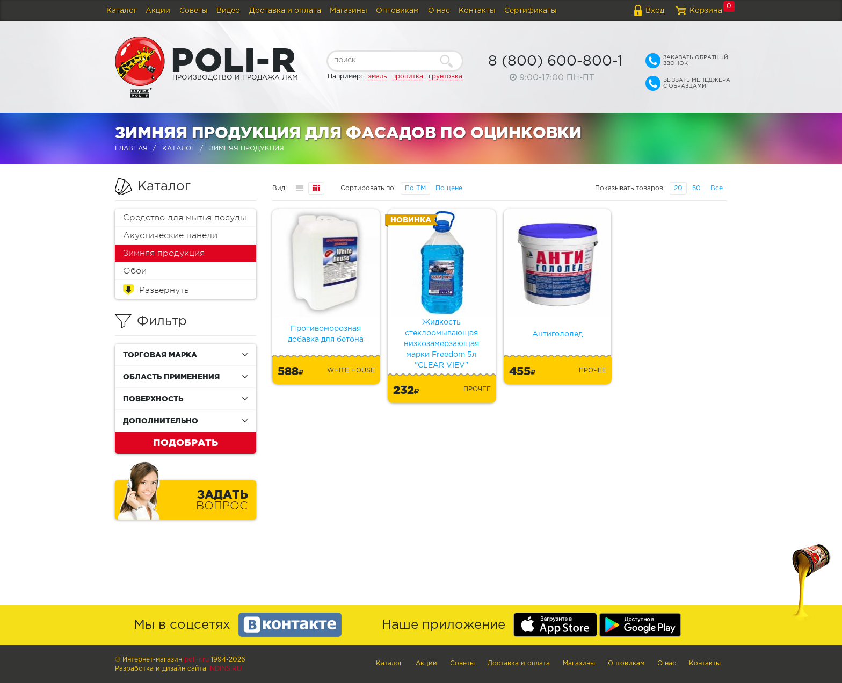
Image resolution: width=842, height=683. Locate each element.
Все (716, 188)
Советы (193, 11)
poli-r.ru (196, 660)
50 (696, 188)
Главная (131, 149)
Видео (228, 11)
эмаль (377, 77)
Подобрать (185, 442)
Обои (135, 271)
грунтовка (445, 77)
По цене (448, 188)
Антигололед (557, 334)
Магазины (348, 11)
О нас (439, 11)
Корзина (705, 11)
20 (678, 188)
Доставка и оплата (285, 11)
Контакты (477, 11)
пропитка (407, 77)
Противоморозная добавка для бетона (326, 334)
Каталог (121, 11)
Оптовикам (397, 11)
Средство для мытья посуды (184, 217)
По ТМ (415, 188)
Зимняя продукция (164, 253)
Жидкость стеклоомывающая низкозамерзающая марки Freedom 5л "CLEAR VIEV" (441, 344)
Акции (158, 11)
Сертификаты (530, 11)
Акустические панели (170, 235)
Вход (654, 11)
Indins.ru (225, 669)
